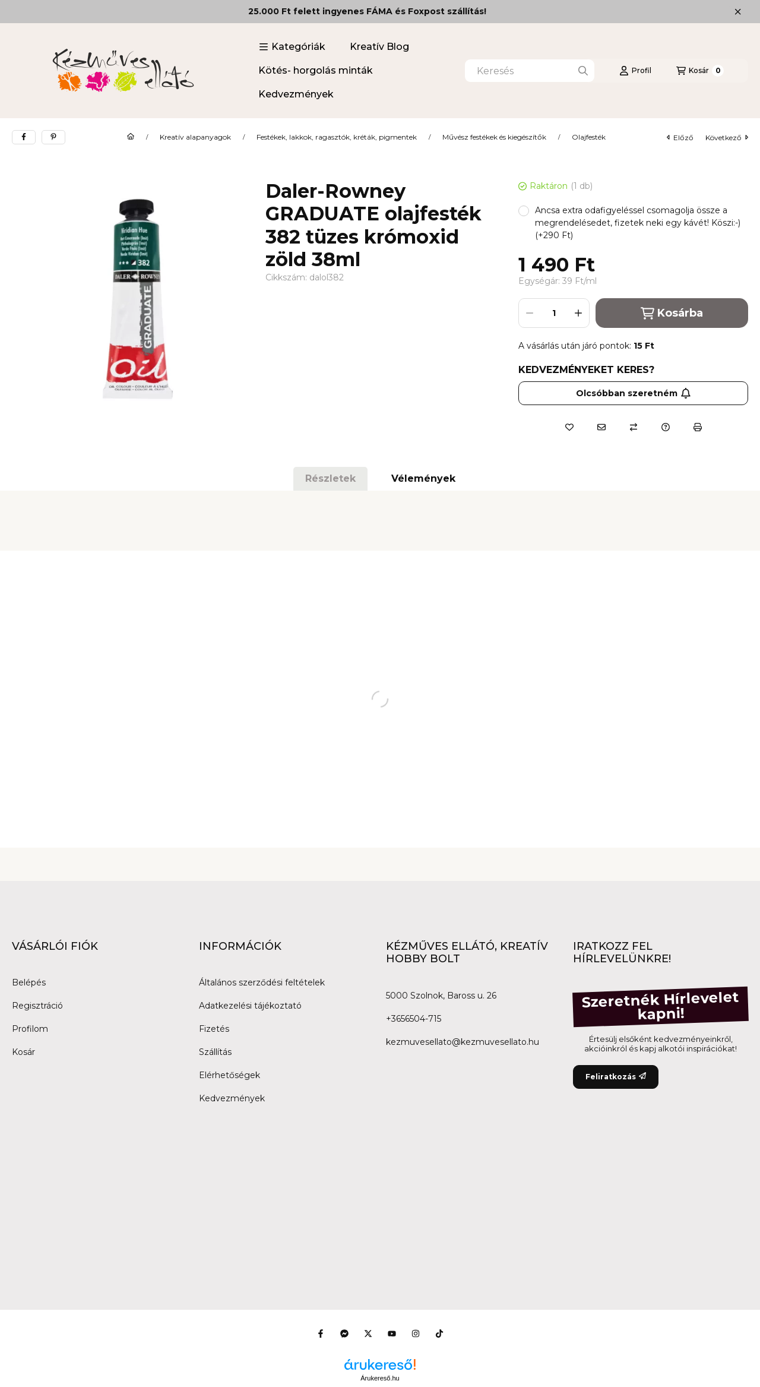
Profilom (30, 1028)
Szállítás (215, 1052)
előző (680, 137)
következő (726, 137)
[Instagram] (416, 1333)
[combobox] (529, 71)
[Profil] (635, 71)
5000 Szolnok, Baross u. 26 (441, 995)
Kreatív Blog (379, 46)
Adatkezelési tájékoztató (250, 1005)
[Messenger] (344, 1333)
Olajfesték (589, 137)
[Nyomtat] (698, 427)
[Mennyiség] (554, 313)
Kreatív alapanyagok (195, 137)
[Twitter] (368, 1333)
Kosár (23, 1052)
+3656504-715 (413, 1018)
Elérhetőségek (229, 1075)
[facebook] (24, 137)
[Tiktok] (439, 1333)
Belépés (29, 982)
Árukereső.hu (379, 1378)
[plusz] (578, 313)
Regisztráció (37, 1005)
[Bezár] (737, 12)
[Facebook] (320, 1333)
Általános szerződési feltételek (262, 982)
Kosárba (672, 313)
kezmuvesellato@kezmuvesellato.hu (462, 1042)
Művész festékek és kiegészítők (494, 137)
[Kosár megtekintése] (700, 71)
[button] (292, 47)
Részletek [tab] (330, 478)
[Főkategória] (130, 137)
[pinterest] (53, 137)
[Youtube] (392, 1333)
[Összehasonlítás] (633, 427)
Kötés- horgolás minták (315, 70)
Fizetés (214, 1028)
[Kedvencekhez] (569, 427)
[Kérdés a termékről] (666, 427)
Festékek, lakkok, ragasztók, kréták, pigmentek (336, 137)
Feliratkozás (615, 1076)
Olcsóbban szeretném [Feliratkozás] (633, 393)
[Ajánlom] (601, 427)
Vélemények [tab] (423, 478)
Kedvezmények (296, 94)
